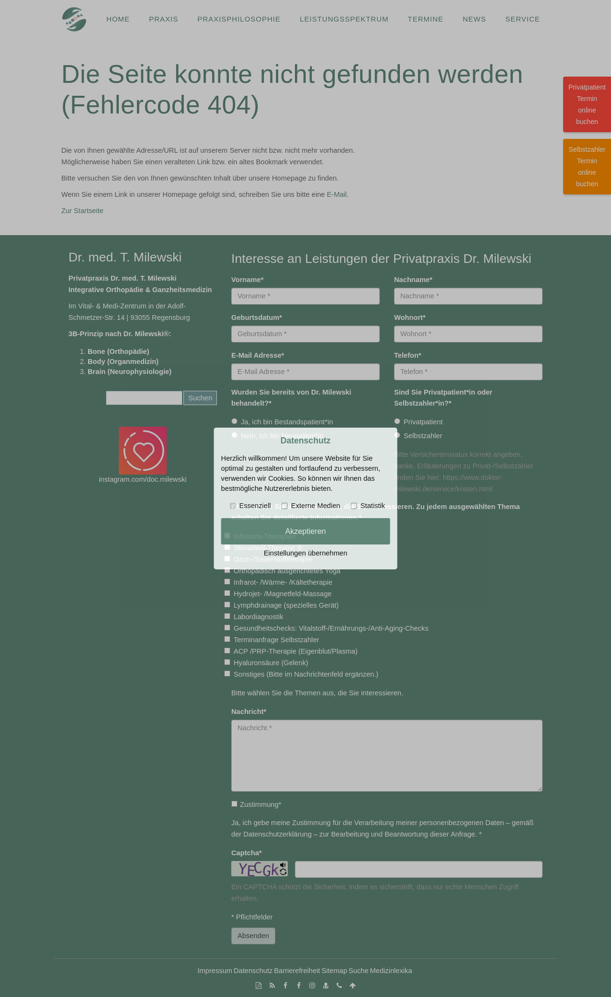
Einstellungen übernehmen (305, 553)
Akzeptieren (305, 531)
